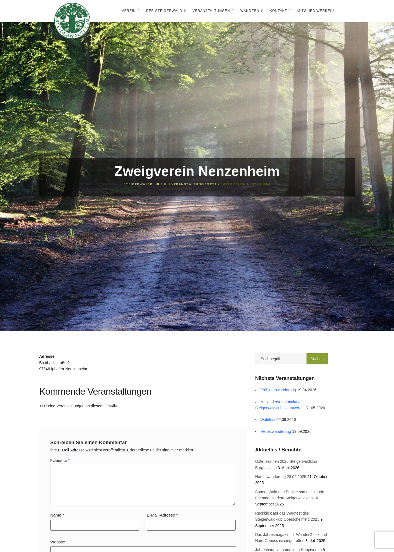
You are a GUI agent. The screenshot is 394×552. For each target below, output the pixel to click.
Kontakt (279, 11)
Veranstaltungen (211, 11)
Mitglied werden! (315, 11)
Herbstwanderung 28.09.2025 (280, 476)
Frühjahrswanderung (278, 390)
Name (57, 515)
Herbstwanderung (276, 431)
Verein (129, 11)
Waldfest (268, 419)
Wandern (250, 11)
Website (57, 542)
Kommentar (60, 460)
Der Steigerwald (165, 11)
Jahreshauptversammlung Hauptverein (288, 550)
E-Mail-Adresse (162, 515)
